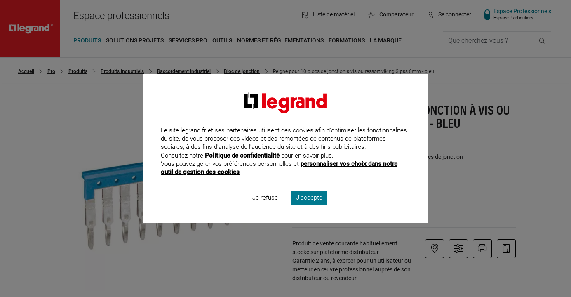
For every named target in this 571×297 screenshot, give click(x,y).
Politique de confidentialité (242, 166)
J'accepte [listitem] (309, 208)
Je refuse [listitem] (265, 208)
